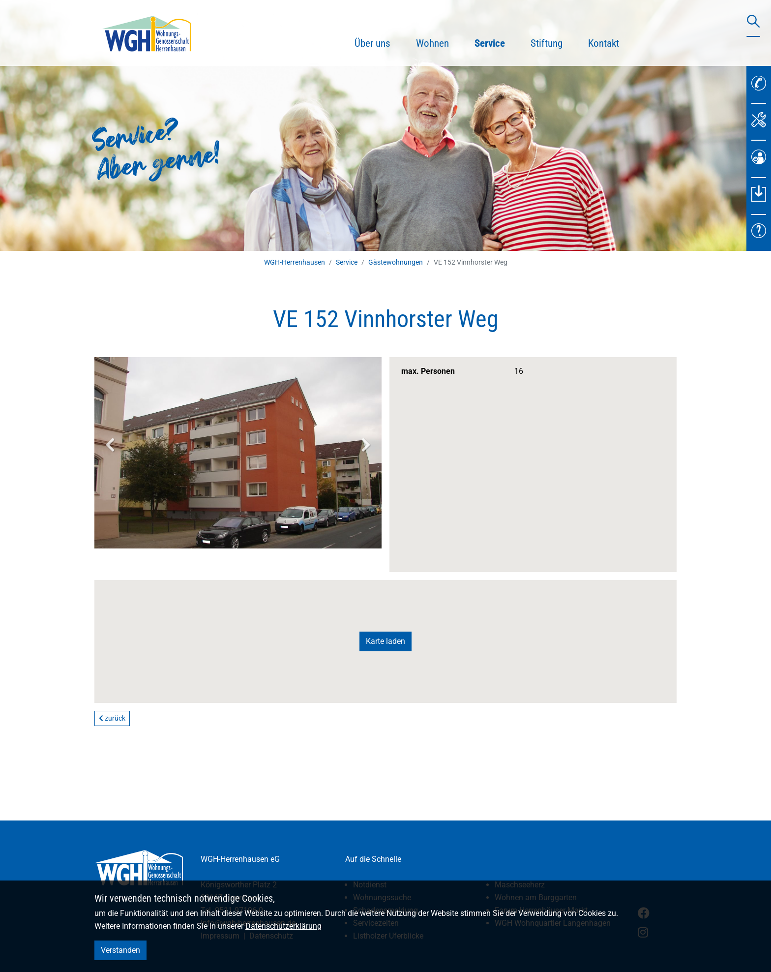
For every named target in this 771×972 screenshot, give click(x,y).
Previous (110, 445)
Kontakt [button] (603, 43)
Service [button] (496, 41)
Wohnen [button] (432, 43)
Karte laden (385, 641)
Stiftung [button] (547, 43)
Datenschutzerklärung (283, 926)
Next (366, 445)
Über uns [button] (372, 43)
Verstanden (120, 950)
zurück (112, 718)
